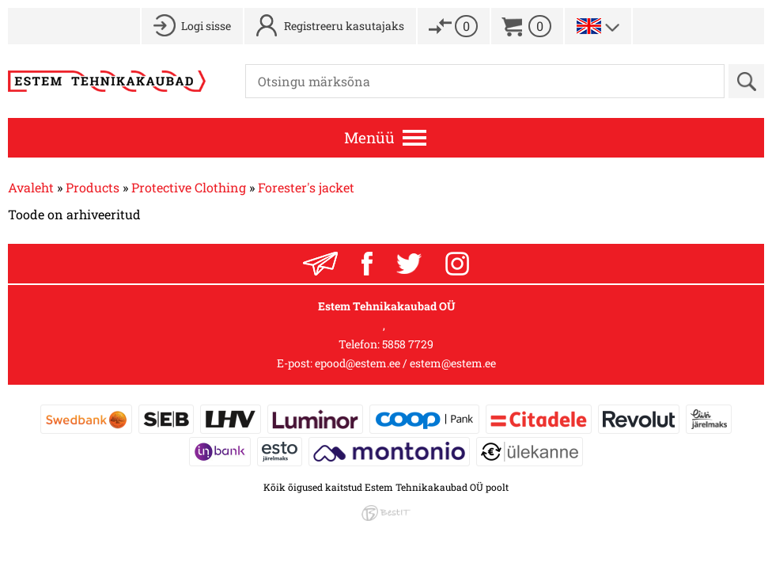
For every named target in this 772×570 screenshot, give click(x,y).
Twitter (409, 263)
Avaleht (31, 187)
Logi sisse (206, 25)
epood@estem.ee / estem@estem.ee (405, 362)
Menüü (369, 137)
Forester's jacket (306, 187)
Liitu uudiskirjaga (320, 264)
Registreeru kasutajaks (344, 25)
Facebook (367, 264)
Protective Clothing (188, 187)
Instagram (457, 264)
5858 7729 (407, 344)
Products (92, 187)
